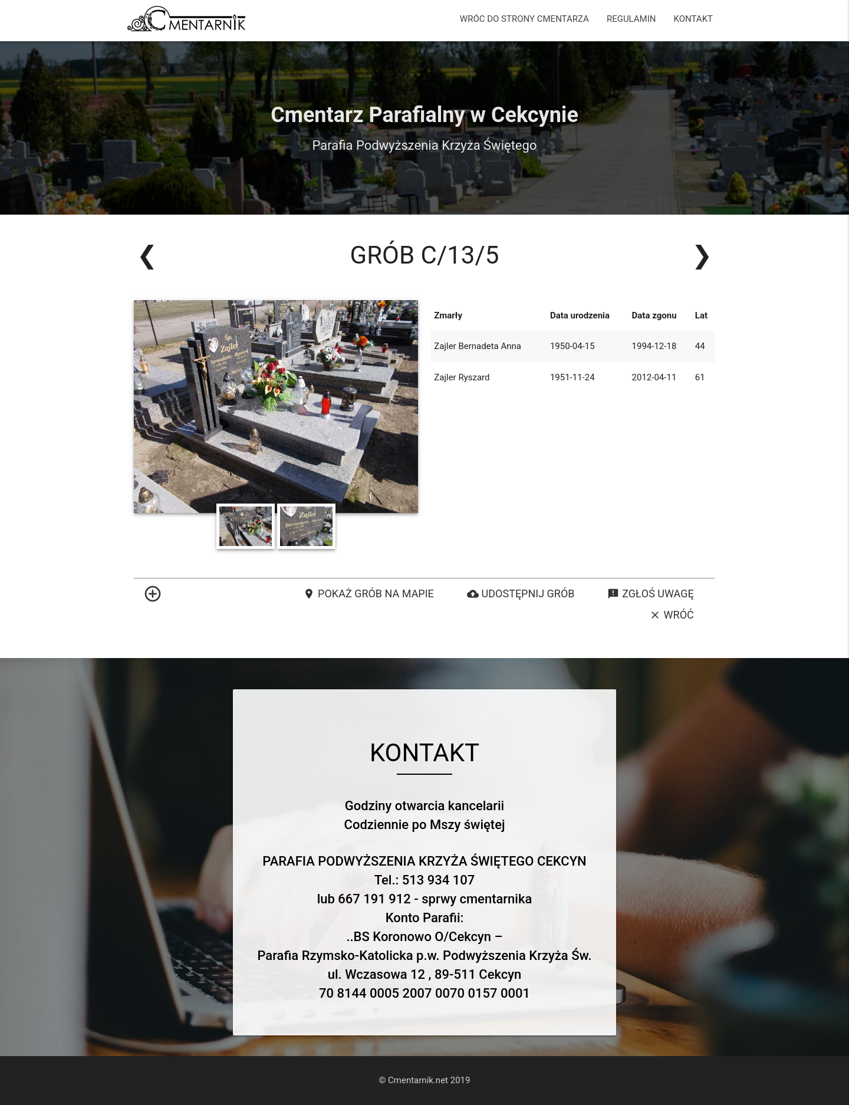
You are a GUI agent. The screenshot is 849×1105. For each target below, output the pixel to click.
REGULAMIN (631, 19)
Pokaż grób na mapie (368, 593)
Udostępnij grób (521, 593)
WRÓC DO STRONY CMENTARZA (524, 19)
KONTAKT (693, 19)
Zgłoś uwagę (650, 593)
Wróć (671, 615)
